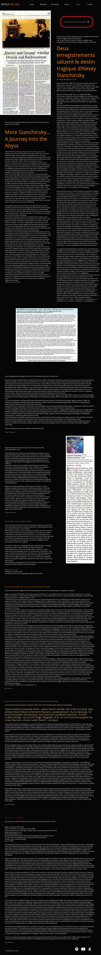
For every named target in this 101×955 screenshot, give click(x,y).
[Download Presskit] (76, 22)
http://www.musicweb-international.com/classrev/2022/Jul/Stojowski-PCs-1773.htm (30, 821)
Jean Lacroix (72, 79)
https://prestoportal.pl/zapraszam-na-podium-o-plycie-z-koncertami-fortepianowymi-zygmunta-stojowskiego (38, 705)
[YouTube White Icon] (83, 949)
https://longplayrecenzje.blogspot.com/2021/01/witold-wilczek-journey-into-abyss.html (31, 376)
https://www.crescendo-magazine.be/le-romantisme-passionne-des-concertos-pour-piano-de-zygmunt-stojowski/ (39, 590)
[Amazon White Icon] (89, 949)
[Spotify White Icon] (76, 949)
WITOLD (10, 4)
